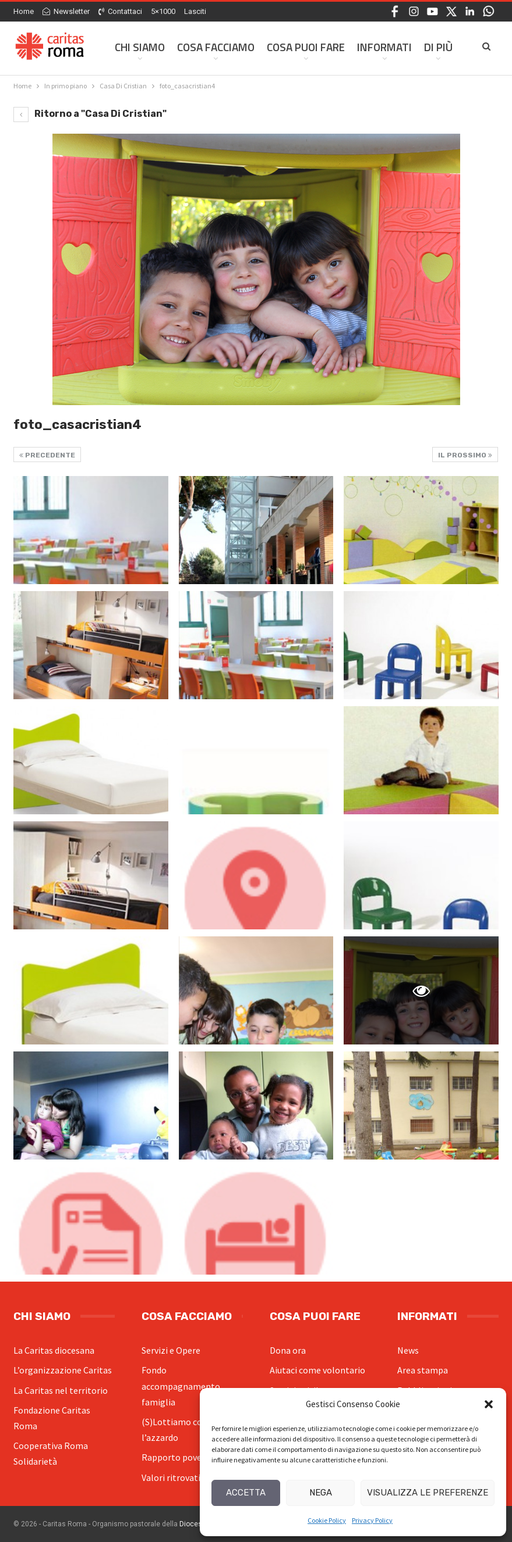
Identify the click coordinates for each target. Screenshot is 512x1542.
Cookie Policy (327, 1520)
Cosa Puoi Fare (306, 46)
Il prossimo (465, 455)
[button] (489, 1404)
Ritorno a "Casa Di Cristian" (90, 113)
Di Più (438, 46)
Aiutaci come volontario (317, 1370)
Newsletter (66, 11)
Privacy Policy (372, 1520)
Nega (320, 1492)
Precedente (47, 455)
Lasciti (195, 11)
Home (23, 11)
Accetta (246, 1492)
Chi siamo (140, 46)
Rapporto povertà (178, 1457)
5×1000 (163, 11)
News (408, 1350)
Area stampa (422, 1370)
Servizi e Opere (171, 1350)
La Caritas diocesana (53, 1350)
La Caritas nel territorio (60, 1390)
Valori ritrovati (171, 1477)
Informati (384, 46)
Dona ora (288, 1350)
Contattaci (120, 11)
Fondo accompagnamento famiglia (181, 1385)
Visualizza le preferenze (427, 1492)
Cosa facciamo (216, 46)
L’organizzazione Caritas (62, 1370)
